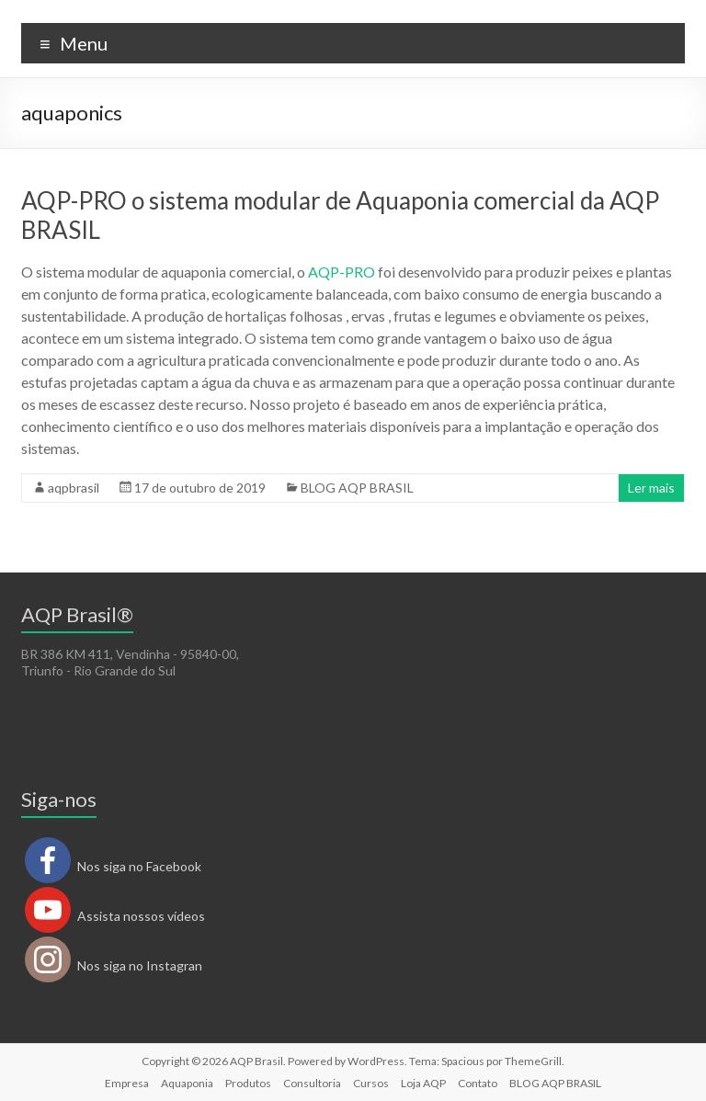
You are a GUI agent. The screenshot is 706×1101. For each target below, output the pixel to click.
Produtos (248, 1083)
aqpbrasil (73, 487)
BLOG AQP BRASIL (357, 487)
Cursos (371, 1083)
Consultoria (312, 1083)
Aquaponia (187, 1083)
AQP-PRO (341, 271)
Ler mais (651, 487)
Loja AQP (423, 1083)
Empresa (127, 1083)
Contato (477, 1083)
